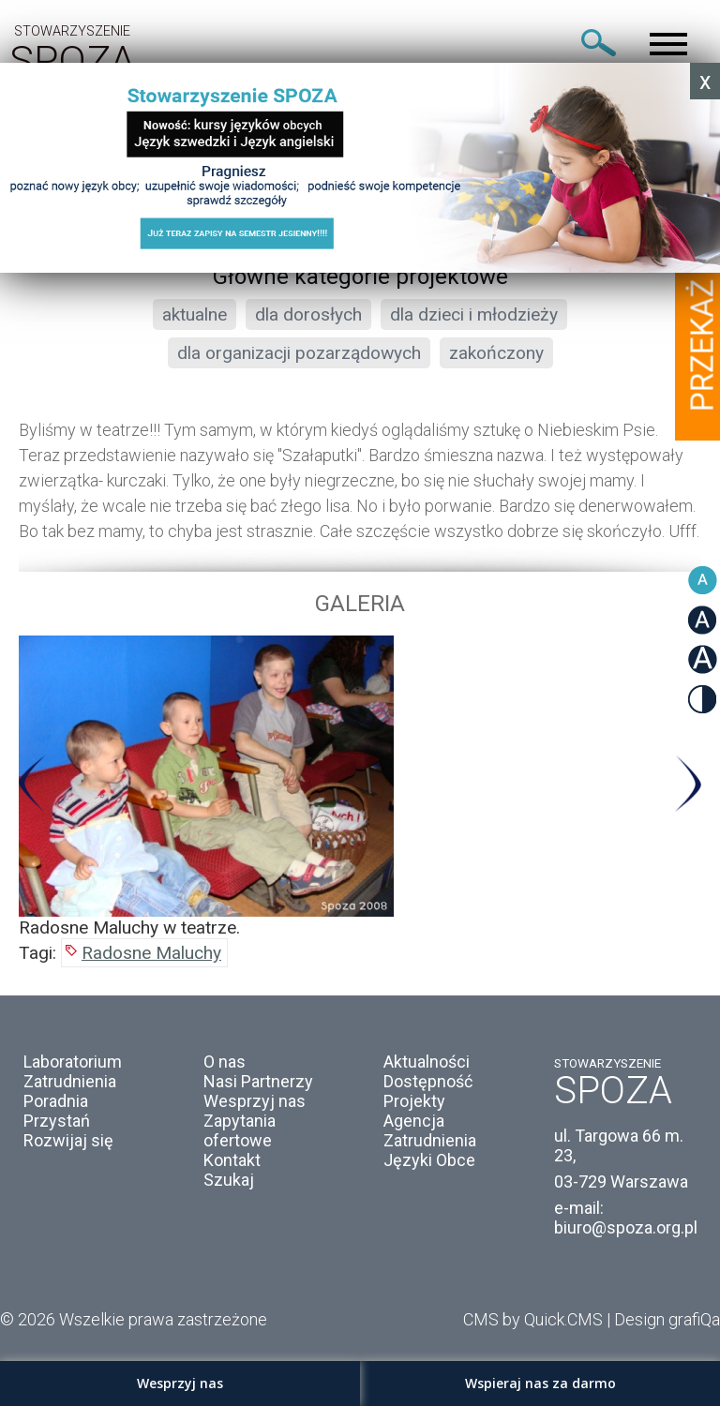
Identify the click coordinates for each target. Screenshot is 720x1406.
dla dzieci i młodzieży (474, 314)
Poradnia (55, 1101)
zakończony (496, 353)
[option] (360, 787)
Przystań (56, 1120)
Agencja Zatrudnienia (429, 1130)
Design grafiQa (667, 1319)
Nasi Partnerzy (258, 1081)
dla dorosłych (308, 314)
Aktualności (426, 1061)
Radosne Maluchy (151, 953)
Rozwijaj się (68, 1140)
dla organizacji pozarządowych (299, 353)
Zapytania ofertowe (239, 1130)
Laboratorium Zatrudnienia (72, 1071)
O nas (224, 1061)
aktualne (194, 314)
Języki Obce (429, 1160)
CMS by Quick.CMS (533, 1319)
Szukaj (228, 1179)
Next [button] (687, 784)
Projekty (414, 1101)
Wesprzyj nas (254, 1101)
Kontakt (232, 1160)
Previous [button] (32, 784)
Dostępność (427, 1081)
